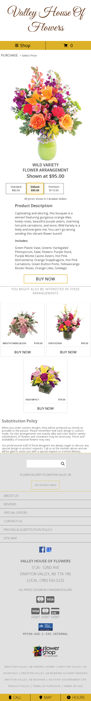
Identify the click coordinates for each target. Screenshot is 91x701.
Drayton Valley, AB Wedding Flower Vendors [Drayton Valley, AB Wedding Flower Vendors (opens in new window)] (54, 673)
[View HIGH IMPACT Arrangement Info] (45, 378)
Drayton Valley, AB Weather (25, 679)
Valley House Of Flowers (46, 20)
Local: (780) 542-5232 (45, 580)
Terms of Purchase (46, 686)
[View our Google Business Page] (49, 551)
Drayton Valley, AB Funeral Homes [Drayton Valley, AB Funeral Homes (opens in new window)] (30, 666)
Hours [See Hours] (76, 697)
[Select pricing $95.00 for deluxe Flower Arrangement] (35, 188)
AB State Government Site (67, 679)
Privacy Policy (18, 686)
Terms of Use (73, 686)
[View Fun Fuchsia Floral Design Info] (68, 322)
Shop (22, 45)
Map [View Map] (45, 697)
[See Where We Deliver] (46, 485)
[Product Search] (46, 464)
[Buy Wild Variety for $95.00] (45, 279)
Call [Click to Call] (15, 697)
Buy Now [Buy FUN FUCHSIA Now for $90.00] (68, 352)
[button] (45, 627)
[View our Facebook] (42, 551)
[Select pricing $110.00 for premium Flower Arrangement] (54, 188)
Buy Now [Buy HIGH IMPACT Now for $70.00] (45, 408)
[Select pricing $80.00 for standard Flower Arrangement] (16, 188)
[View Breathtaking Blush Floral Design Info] (22, 322)
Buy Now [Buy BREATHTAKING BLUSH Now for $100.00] (22, 352)
